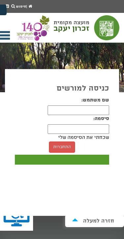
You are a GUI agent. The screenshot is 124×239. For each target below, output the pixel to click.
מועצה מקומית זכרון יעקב (87, 31)
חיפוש (18, 6)
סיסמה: (101, 119)
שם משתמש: (95, 100)
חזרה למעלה (93, 220)
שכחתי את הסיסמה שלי (83, 137)
